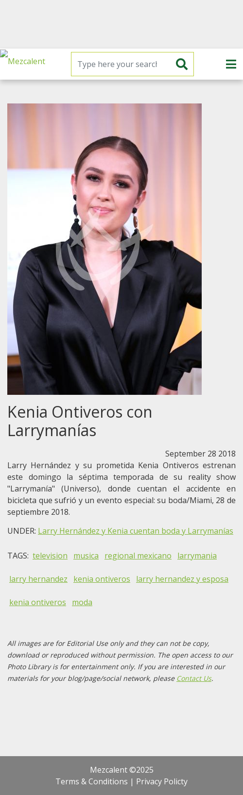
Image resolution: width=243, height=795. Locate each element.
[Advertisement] (121, 24)
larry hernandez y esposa (182, 579)
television (50, 555)
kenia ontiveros (101, 579)
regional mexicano (138, 555)
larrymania (197, 555)
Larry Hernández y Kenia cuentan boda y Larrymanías (135, 530)
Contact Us (193, 678)
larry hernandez (38, 579)
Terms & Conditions (91, 781)
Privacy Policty (162, 781)
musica (86, 555)
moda (82, 602)
